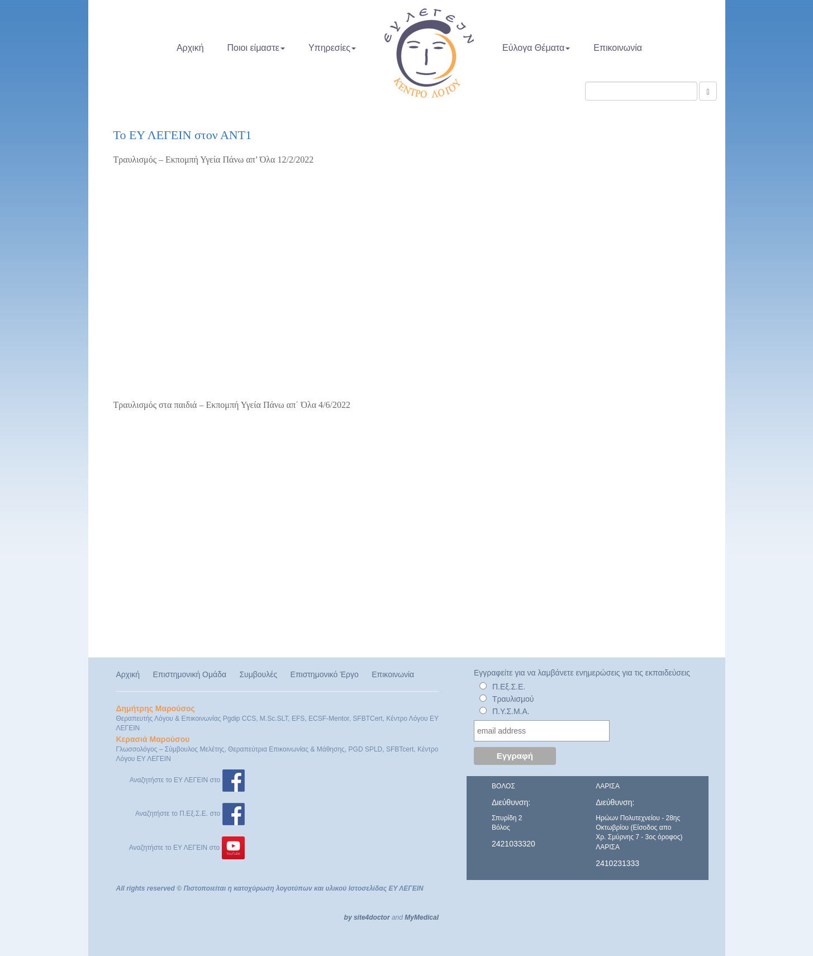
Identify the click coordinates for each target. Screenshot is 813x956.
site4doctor (372, 917)
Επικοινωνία (617, 48)
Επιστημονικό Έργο (325, 674)
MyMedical (422, 917)
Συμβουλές (258, 674)
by (348, 917)
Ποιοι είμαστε (256, 48)
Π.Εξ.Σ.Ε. (508, 686)
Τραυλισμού (513, 699)
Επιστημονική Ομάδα (189, 674)
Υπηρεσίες (332, 48)
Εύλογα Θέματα (536, 48)
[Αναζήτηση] (707, 91)
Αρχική (190, 48)
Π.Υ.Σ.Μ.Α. (511, 711)
